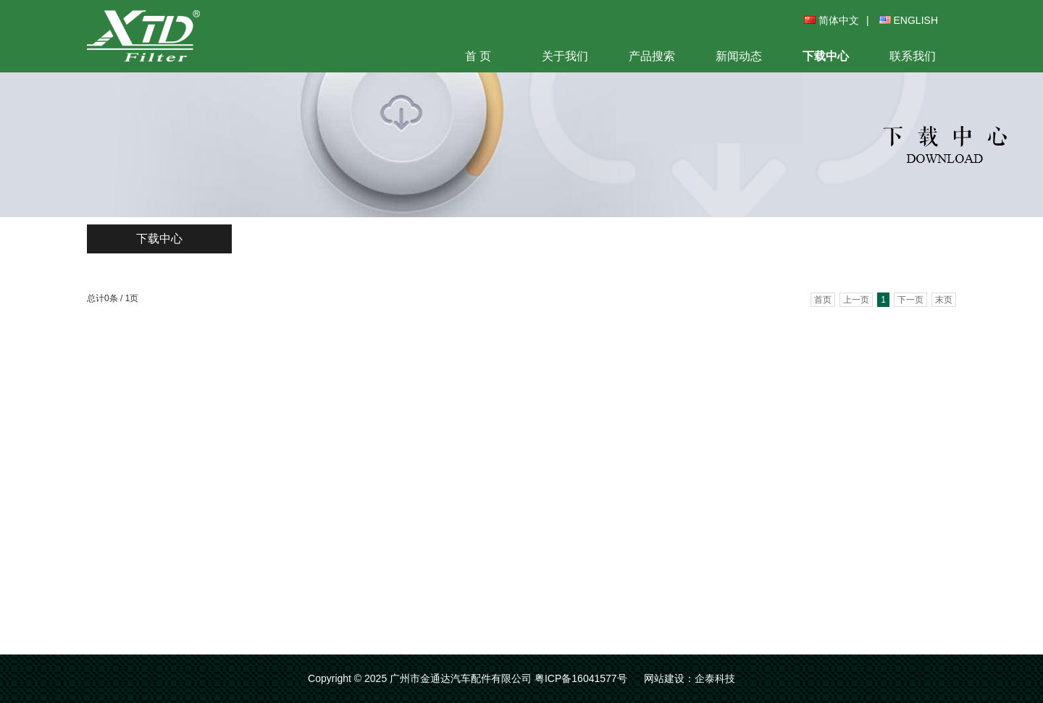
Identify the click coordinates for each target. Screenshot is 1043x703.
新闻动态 (739, 56)
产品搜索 (652, 56)
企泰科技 (715, 678)
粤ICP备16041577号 (581, 678)
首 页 (478, 56)
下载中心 (826, 56)
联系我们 (912, 56)
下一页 (910, 300)
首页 (823, 300)
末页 (943, 300)
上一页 (856, 300)
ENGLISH (908, 20)
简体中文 (831, 20)
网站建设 (664, 678)
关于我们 (565, 56)
